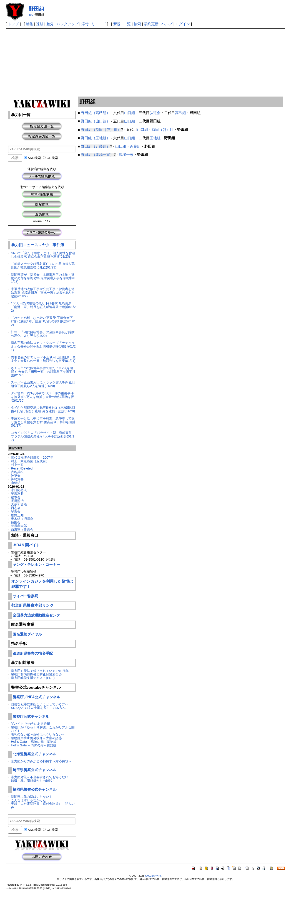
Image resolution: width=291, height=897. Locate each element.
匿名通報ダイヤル (27, 634)
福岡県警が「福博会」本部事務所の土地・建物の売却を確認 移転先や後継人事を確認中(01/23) (43, 278)
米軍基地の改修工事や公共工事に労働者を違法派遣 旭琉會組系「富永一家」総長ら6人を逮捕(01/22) (43, 292)
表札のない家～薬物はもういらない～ (38, 734)
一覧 (127, 24)
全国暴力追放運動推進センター (38, 615)
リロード (99, 24)
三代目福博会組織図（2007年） (33, 457)
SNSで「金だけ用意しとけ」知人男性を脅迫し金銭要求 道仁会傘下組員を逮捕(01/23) (43, 254)
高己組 (180, 113)
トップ (13, 24)
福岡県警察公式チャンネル (34, 789)
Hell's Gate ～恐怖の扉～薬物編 (33, 741)
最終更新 (151, 24)
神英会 (15, 475)
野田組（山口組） (95, 121)
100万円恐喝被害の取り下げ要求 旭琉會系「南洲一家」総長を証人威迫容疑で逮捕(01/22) (43, 306)
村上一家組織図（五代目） (30, 461)
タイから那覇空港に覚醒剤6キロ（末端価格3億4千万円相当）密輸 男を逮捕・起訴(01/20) (43, 409)
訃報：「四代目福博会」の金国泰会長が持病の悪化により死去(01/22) (43, 334)
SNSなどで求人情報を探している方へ (38, 708)
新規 (116, 24)
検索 (137, 24)
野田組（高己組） (95, 113)
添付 (85, 24)
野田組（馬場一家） (97, 155)
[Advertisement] (145, 63)
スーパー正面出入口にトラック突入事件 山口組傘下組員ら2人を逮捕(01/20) (43, 384)
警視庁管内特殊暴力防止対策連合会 (36, 674)
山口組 (129, 113)
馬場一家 (126, 155)
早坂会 (15, 511)
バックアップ (67, 24)
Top (31, 14)
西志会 (15, 508)
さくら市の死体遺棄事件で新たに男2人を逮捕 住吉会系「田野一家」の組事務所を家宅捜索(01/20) (43, 371)
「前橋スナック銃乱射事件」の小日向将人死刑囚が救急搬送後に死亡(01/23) (43, 265)
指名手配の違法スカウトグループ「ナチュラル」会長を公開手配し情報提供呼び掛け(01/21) (43, 346)
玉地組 (155, 138)
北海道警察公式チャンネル (34, 754)
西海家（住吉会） (23, 529)
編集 (29, 24)
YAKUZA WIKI (153, 875)
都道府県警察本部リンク (32, 605)
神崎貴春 (17, 479)
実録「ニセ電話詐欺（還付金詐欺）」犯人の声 (43, 805)
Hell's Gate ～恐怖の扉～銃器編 (33, 745)
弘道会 (155, 113)
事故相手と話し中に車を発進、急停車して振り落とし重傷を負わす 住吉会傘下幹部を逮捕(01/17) (43, 422)
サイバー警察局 (25, 596)
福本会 (15, 497)
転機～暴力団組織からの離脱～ (33, 781)
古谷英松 (17, 472)
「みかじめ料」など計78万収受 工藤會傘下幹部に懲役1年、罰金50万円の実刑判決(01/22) (43, 321)
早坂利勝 (17, 493)
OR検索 (50, 158)
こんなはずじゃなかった (28, 800)
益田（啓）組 (162, 130)
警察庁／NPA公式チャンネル (36, 697)
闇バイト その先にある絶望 (30, 724)
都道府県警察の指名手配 (33, 653)
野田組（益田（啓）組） (101, 130)
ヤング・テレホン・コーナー (36, 565)
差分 (50, 24)
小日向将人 (19, 490)
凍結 (39, 24)
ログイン (182, 24)
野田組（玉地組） (95, 138)
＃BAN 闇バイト (26, 545)
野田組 (36, 9)
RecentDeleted (22, 468)
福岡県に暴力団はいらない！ (31, 796)
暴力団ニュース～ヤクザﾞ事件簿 (37, 245)
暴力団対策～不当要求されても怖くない (39, 777)
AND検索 (32, 158)
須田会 (15, 522)
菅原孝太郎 (19, 526)
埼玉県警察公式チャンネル (34, 770)
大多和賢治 (19, 504)
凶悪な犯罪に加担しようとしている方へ (39, 704)
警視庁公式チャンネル (31, 716)
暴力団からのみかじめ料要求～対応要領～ (41, 761)
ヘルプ (166, 24)
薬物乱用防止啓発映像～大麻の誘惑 (36, 738)
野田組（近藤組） (95, 146)
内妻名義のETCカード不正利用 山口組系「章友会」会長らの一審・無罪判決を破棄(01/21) (43, 359)
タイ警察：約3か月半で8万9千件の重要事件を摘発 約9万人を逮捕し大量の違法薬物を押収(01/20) (42, 396)
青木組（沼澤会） (23, 519)
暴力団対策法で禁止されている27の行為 (40, 671)
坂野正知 (17, 515)
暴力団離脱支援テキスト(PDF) (33, 678)
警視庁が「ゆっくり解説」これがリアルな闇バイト (43, 729)
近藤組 (135, 146)
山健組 (15, 483)
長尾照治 (17, 501)
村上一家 (17, 465)
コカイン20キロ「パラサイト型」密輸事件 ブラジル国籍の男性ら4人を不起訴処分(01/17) (42, 436)
